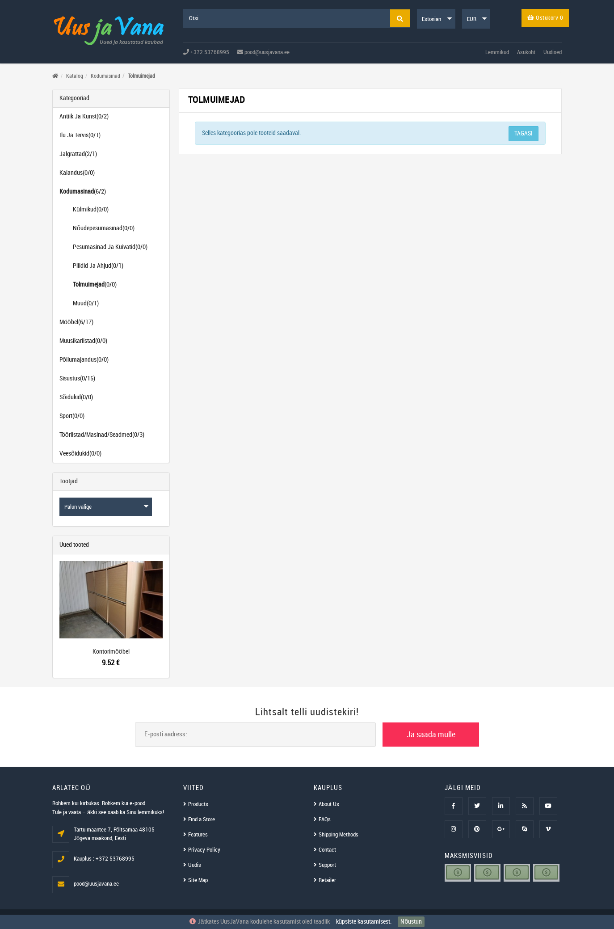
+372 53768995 (206, 52)
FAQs (325, 819)
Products (198, 804)
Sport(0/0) (71, 416)
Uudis (194, 865)
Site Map (198, 880)
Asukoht (526, 52)
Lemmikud (497, 52)
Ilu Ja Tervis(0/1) (80, 135)
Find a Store (201, 819)
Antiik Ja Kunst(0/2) (84, 116)
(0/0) (95, 284)
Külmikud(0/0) (91, 209)
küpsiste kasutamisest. (364, 921)
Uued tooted (74, 544)
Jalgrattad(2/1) (78, 154)
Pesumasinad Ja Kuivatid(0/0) (110, 247)
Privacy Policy (204, 850)
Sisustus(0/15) (77, 378)
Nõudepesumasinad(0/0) (104, 228)
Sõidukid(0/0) (76, 397)
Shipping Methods (338, 835)
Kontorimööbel (111, 651)
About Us (329, 804)
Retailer (327, 880)
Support (327, 865)
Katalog (74, 76)
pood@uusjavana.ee (263, 52)
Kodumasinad (105, 76)
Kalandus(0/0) (77, 172)
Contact (327, 850)
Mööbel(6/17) (76, 322)
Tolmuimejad (141, 76)
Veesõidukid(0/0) (80, 453)
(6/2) (82, 191)
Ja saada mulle (431, 735)
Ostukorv (545, 18)
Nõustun (411, 921)
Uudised (552, 52)
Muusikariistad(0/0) (83, 341)
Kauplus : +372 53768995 (104, 859)
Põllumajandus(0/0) (84, 359)
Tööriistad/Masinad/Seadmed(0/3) (101, 434)
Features (198, 835)
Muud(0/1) (86, 303)
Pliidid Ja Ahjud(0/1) (98, 265)
